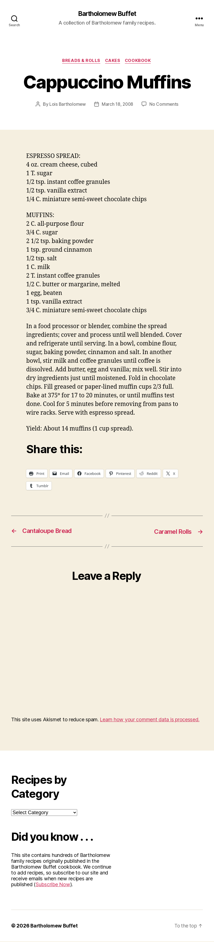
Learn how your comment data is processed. (149, 720)
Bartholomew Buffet (107, 14)
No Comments (164, 105)
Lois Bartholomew (67, 105)
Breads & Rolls (81, 61)
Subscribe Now (53, 885)
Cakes (113, 61)
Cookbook (139, 61)
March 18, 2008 (117, 105)
